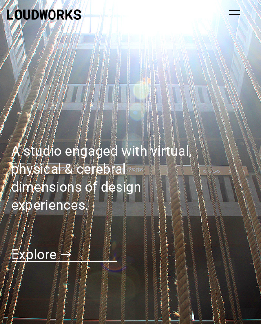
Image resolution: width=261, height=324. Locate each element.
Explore (41, 254)
